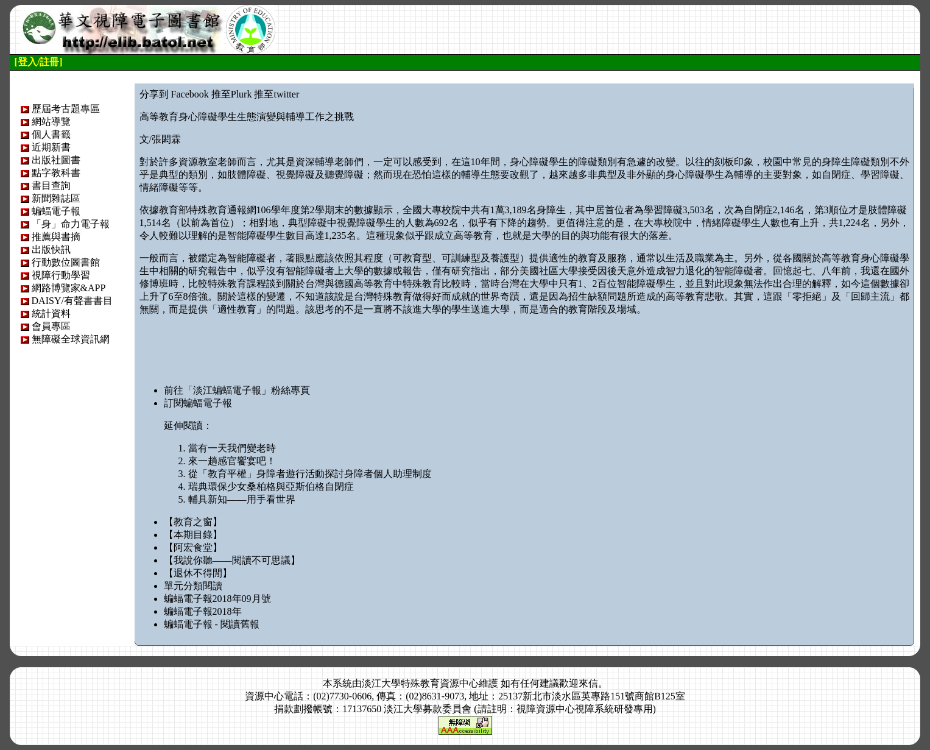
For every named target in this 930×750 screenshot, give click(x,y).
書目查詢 (51, 185)
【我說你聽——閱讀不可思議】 (232, 560)
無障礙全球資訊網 (71, 339)
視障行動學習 (61, 275)
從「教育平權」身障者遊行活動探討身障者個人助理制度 (310, 474)
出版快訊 (51, 249)
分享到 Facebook (174, 94)
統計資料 (51, 313)
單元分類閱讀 (193, 586)
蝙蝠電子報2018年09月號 (217, 598)
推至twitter (276, 94)
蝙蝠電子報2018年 (203, 611)
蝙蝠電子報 (56, 211)
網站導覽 (51, 121)
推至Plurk (231, 94)
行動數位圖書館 (66, 262)
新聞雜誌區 (56, 198)
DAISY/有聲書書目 (72, 300)
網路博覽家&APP (69, 288)
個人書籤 (51, 134)
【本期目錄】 (193, 534)
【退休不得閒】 (198, 573)
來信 (588, 683)
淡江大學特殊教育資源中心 (420, 683)
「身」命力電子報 (71, 224)
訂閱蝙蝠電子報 (198, 403)
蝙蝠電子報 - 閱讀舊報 (211, 624)
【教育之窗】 (193, 522)
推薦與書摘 (56, 237)
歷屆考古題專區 (66, 109)
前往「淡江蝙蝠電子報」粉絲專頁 (237, 390)
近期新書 (51, 147)
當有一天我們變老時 (232, 448)
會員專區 (51, 326)
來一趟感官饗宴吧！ (232, 461)
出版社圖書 (56, 160)
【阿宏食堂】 (193, 547)
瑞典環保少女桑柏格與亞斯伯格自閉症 (271, 486)
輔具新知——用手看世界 (241, 499)
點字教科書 (56, 173)
